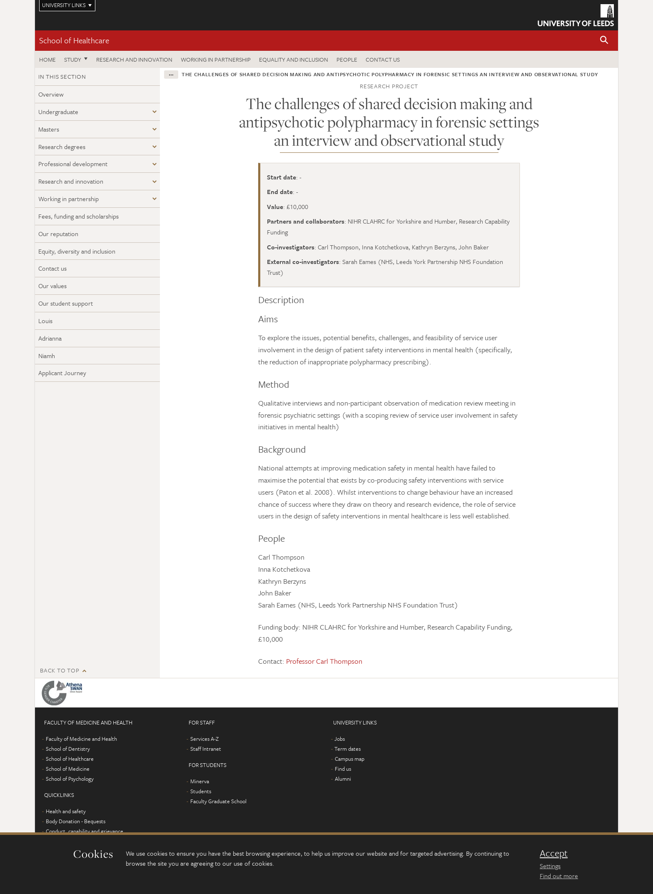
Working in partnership (216, 59)
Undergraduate (58, 111)
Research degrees (61, 146)
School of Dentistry (68, 749)
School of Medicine (68, 769)
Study (72, 59)
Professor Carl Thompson (324, 661)
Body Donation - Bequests (75, 821)
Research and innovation (134, 59)
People (346, 59)
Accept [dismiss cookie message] (554, 853)
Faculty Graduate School (218, 801)
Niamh (46, 355)
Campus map (349, 759)
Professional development (72, 163)
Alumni (343, 778)
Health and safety (66, 811)
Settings (550, 865)
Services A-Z (204, 739)
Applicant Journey (62, 372)
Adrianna (50, 338)
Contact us (383, 59)
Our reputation (58, 233)
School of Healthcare (74, 40)
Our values (52, 285)
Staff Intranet (205, 749)
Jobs (339, 739)
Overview (51, 94)
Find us (343, 769)
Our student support (65, 303)
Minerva (199, 781)
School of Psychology (70, 778)
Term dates (347, 749)
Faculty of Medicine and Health (81, 739)
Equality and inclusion (293, 59)
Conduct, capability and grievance (84, 831)
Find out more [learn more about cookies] (559, 875)
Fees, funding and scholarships (78, 216)
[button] (604, 40)
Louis (45, 320)
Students (200, 791)
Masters (48, 129)
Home (47, 59)
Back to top (59, 670)
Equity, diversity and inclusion (76, 251)
